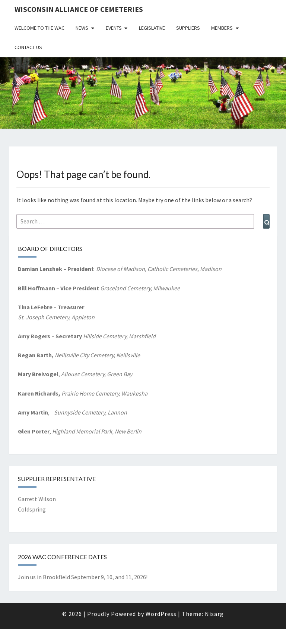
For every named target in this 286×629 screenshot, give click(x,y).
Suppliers (188, 28)
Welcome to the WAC (39, 28)
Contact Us (28, 47)
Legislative (152, 28)
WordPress (161, 613)
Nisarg (214, 613)
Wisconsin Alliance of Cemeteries (79, 9)
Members (222, 28)
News (82, 28)
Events (114, 28)
